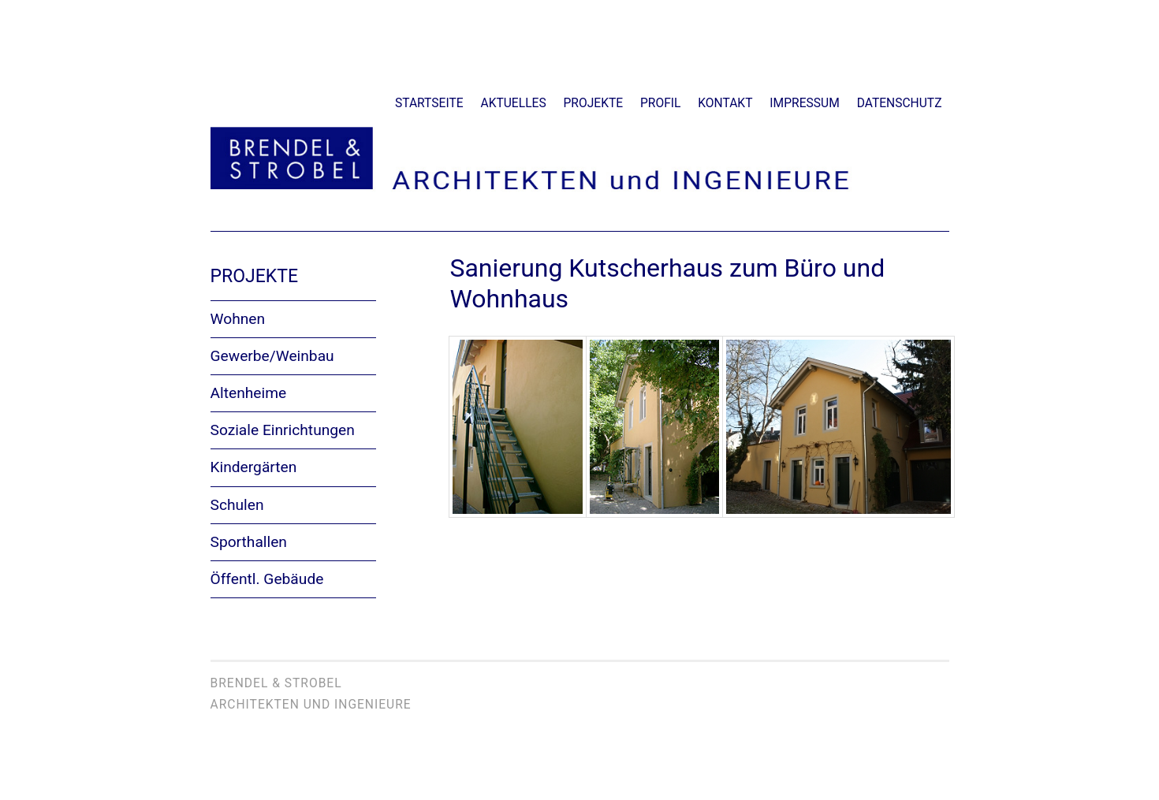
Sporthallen (249, 542)
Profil (660, 103)
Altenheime (249, 393)
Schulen (237, 505)
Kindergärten (254, 467)
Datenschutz (899, 103)
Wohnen (238, 319)
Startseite (429, 103)
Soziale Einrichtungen (283, 430)
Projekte (594, 103)
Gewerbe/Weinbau (272, 356)
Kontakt (725, 103)
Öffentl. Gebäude (267, 579)
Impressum (804, 103)
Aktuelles (513, 103)
